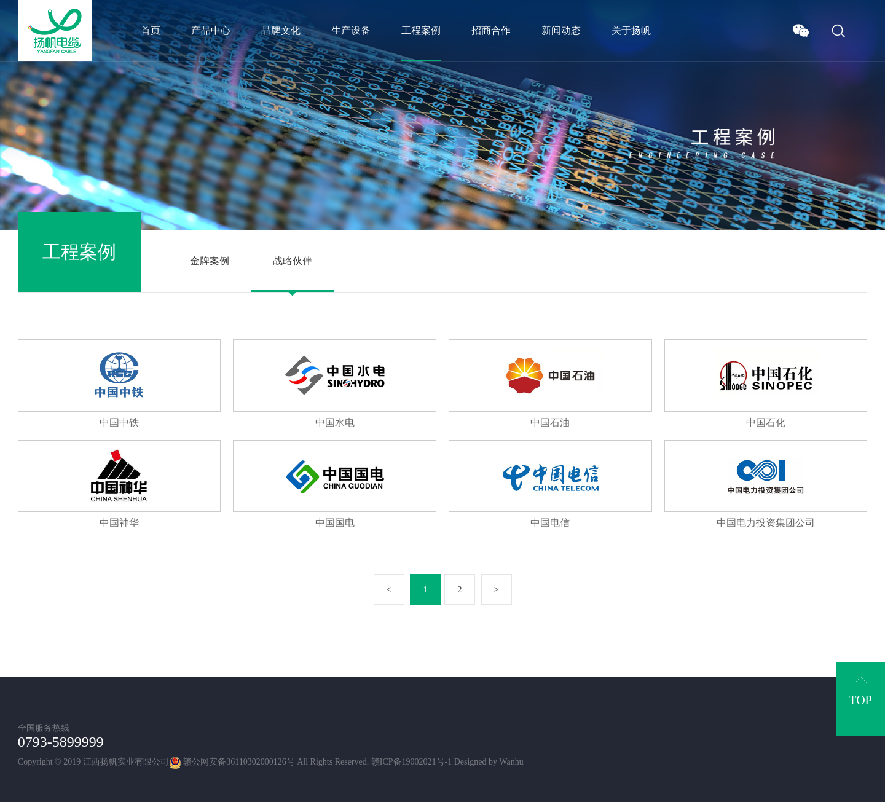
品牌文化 (281, 30)
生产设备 (351, 30)
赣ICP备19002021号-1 (411, 761)
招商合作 (491, 30)
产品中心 (210, 30)
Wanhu (511, 761)
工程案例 (421, 30)
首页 (150, 30)
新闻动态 (561, 30)
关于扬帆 (631, 30)
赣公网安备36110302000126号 (232, 761)
